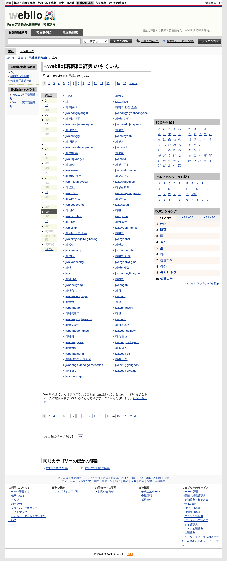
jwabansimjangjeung (128, 124)
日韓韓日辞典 (85, 3)
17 (124, 83)
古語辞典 (100, 3)
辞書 (8, 3)
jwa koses (71, 170)
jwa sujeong (73, 250)
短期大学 (166, 278)
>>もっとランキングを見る (201, 283)
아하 (163, 266)
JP (46, 177)
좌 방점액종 (73, 118)
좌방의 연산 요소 (126, 107)
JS (46, 192)
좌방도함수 (72, 325)
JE (46, 124)
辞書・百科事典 (156, 481)
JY (46, 221)
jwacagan (121, 285)
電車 (105, 478)
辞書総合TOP (213, 3)
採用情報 (146, 499)
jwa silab (71, 227)
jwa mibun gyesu (76, 181)
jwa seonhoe (73, 216)
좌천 (118, 313)
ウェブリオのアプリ (66, 491)
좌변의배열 (122, 267)
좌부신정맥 (122, 187)
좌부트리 (121, 199)
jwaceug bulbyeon (127, 342)
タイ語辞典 (191, 524)
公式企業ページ (150, 491)
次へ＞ (133, 83)
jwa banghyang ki (76, 113)
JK (46, 153)
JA (46, 105)
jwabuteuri (122, 204)
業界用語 (76, 478)
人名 (133, 481)
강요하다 (166, 260)
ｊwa (68, 96)
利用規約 (16, 503)
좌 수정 (70, 244)
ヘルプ (15, 499)
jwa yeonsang (74, 262)
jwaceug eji (122, 353)
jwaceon (120, 319)
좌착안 (119, 279)
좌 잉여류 (71, 153)
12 (101, 83)
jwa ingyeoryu (74, 159)
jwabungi (121, 147)
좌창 (118, 290)
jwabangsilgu (74, 376)
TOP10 (165, 217)
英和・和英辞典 (46, 3)
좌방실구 (71, 370)
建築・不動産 (153, 478)
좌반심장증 (122, 118)
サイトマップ (19, 512)
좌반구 (119, 96)
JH (46, 139)
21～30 (209, 217)
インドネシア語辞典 (196, 520)
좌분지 (119, 153)
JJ (46, 148)
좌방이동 (71, 348)
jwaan (69, 273)
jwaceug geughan (127, 365)
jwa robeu (71, 193)
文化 (64, 481)
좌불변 (119, 130)
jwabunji (120, 159)
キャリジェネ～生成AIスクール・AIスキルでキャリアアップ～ (200, 540)
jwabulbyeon (123, 136)
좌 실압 (70, 222)
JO (47, 172)
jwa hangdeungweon (79, 147)
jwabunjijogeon (125, 181)
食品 (125, 481)
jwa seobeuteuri (75, 204)
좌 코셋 (70, 164)
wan (163, 224)
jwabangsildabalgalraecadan (84, 365)
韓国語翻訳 (70, 32)
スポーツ (107, 481)
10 (89, 83)
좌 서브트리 (73, 199)
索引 (11, 51)
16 (118, 83)
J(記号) (49, 249)
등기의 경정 (168, 272)
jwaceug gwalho (126, 370)
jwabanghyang (75, 342)
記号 (194, 194)
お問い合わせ (106, 491)
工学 (140, 478)
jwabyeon (121, 216)
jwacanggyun (124, 307)
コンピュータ (92, 478)
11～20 (187, 217)
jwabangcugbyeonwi (78, 319)
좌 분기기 (71, 130)
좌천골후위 (122, 325)
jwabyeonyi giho (126, 262)
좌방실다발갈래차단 (78, 359)
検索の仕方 (17, 495)
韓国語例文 (44, 32)
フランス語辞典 (193, 516)
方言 (141, 481)
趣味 (96, 481)
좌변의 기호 (123, 256)
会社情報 (146, 495)
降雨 (163, 230)
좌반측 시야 (73, 290)
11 (95, 83)
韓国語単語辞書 (57, 468)
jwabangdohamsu (77, 330)
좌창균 (119, 302)
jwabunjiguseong (126, 170)
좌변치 (119, 233)
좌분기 (119, 141)
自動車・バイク (120, 478)
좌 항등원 (71, 141)
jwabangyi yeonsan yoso (131, 113)
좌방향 (69, 336)
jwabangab (72, 307)
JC (46, 114)
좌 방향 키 (71, 107)
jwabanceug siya (76, 296)
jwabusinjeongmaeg (128, 193)
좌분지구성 (122, 164)
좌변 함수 (121, 222)
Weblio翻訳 (191, 503)
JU (46, 202)
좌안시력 (71, 279)
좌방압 (69, 302)
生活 (72, 481)
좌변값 (119, 244)
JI (46, 144)
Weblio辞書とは (20, 491)
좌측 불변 (121, 336)
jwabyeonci (122, 239)
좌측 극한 (121, 359)
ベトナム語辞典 (193, 528)
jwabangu (121, 101)
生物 (117, 481)
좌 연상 (70, 256)
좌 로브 (70, 187)
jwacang (120, 296)
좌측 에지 (121, 348)
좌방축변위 (72, 313)
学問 (166, 478)
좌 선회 (70, 210)
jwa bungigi (72, 136)
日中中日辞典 (66, 3)
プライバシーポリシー (24, 507)
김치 (163, 242)
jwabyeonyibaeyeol (128, 273)
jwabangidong (74, 353)
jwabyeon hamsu (126, 227)
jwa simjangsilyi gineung (81, 239)
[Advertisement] (141, 18)
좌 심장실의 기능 (76, 233)
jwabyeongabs (124, 250)
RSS (130, 554)
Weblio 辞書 (15, 58)
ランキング (27, 51)
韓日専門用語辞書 (97, 468)
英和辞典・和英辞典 (196, 499)
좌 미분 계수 (73, 176)
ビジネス (63, 478)
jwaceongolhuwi (125, 330)
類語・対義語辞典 (24, 3)
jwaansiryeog (74, 285)
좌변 (118, 210)
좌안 (68, 267)
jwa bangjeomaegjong (79, 124)
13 (108, 83)
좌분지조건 (122, 176)
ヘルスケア (84, 481)
